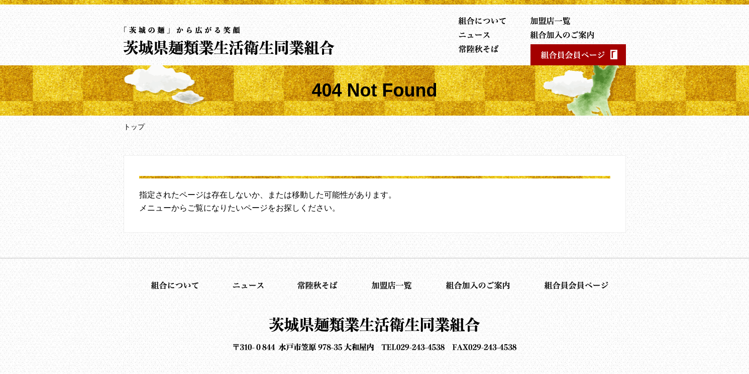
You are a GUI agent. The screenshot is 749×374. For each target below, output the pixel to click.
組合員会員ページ (578, 54)
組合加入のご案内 (557, 34)
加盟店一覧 (557, 20)
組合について (480, 20)
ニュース (480, 34)
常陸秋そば (480, 48)
